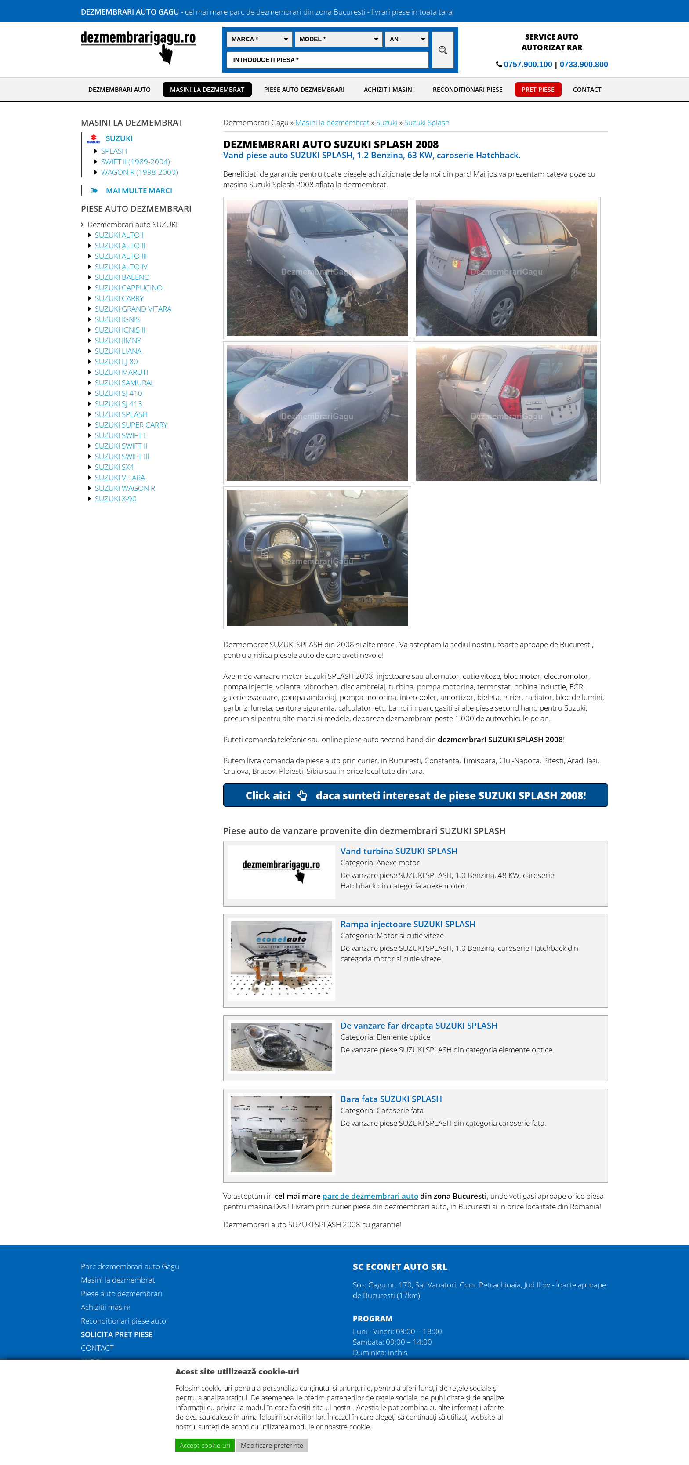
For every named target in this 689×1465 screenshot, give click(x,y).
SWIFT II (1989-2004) (135, 161)
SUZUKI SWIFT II (121, 445)
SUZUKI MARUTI (121, 371)
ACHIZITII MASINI (389, 89)
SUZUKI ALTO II (120, 245)
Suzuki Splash (427, 122)
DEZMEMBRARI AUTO (119, 89)
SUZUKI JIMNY (118, 340)
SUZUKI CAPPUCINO (129, 287)
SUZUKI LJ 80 (116, 361)
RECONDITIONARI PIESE (468, 89)
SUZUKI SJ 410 (118, 393)
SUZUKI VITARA (120, 477)
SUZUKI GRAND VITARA (133, 308)
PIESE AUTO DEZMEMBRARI (304, 89)
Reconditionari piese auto (123, 1320)
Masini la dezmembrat (332, 122)
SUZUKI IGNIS (117, 319)
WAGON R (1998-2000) (139, 172)
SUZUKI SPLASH (121, 414)
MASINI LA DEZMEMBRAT (207, 89)
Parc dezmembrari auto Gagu (130, 1266)
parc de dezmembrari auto (370, 1195)
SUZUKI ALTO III (121, 255)
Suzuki (387, 122)
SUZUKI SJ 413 (118, 403)
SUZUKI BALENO (122, 277)
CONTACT (587, 89)
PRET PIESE (538, 89)
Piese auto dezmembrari (122, 1293)
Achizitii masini (105, 1307)
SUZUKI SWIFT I (120, 435)
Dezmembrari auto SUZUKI (132, 224)
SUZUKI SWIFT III (122, 456)
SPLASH (114, 150)
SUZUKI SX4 (114, 466)
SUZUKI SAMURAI (123, 382)
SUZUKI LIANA (118, 350)
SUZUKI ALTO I (119, 234)
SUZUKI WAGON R (125, 487)
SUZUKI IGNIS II (120, 329)
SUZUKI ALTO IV (121, 266)
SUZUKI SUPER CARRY (131, 424)
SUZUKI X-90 (116, 498)
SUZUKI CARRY (119, 298)
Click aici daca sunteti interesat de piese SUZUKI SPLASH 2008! (416, 795)
